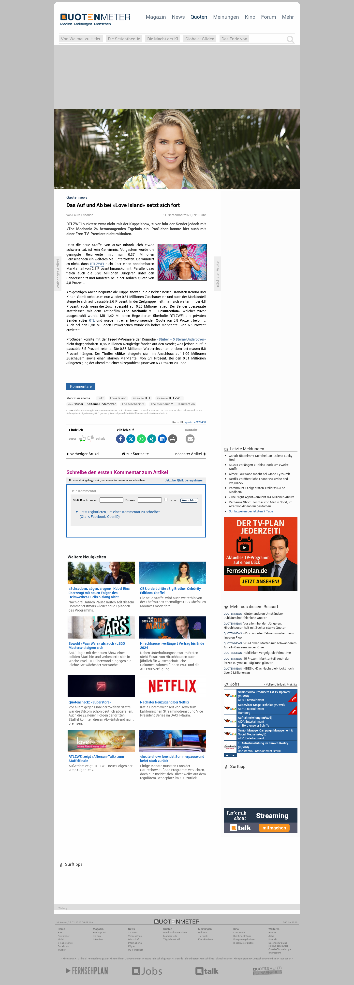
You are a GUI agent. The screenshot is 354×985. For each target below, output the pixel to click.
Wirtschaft (133, 939)
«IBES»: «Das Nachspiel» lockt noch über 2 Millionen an (259, 670)
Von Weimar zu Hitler (81, 39)
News (178, 16)
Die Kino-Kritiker (242, 936)
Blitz (101, 398)
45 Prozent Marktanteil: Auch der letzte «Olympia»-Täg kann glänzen (256, 661)
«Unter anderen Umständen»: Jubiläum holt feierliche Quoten (254, 615)
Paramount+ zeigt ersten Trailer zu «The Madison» (257, 490)
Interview (98, 939)
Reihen (97, 936)
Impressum (274, 952)
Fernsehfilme (207, 958)
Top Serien (285, 958)
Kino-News (239, 932)
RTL (92, 320)
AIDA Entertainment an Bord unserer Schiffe (260, 695)
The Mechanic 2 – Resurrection (172, 404)
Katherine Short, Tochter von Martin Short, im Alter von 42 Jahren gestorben (260, 504)
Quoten (199, 16)
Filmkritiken (116, 958)
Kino (250, 16)
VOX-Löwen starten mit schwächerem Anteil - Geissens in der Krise (260, 645)
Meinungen (226, 16)
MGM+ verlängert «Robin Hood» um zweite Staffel (259, 467)
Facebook (63, 946)
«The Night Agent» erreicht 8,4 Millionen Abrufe (261, 497)
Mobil (61, 939)
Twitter (61, 949)
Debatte (202, 932)
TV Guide (178, 958)
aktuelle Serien (224, 958)
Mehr (288, 16)
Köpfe (131, 946)
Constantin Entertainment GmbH (256, 747)
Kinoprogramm (242, 958)
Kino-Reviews (205, 939)
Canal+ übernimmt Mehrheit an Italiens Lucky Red (261, 457)
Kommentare (81, 386)
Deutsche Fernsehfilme (265, 958)
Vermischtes (135, 936)
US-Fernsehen (136, 949)
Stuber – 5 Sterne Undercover (92, 404)
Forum (268, 16)
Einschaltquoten (162, 958)
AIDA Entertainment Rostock (258, 734)
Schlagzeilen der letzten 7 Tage (251, 511)
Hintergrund (99, 932)
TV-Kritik (202, 936)
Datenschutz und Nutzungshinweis (278, 944)
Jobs (271, 936)
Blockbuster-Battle (243, 942)
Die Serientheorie (124, 39)
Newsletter (63, 936)
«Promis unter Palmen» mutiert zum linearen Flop (259, 635)
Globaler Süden (199, 39)
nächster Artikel (190, 453)
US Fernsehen (132, 958)
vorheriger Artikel (82, 453)
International (135, 942)
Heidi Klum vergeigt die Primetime (257, 653)
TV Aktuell (81, 958)
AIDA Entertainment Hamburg (260, 708)
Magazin (156, 16)
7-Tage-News (65, 942)
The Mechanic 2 (133, 404)
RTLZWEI (97, 264)
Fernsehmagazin (98, 958)
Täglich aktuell (171, 939)
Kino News (68, 958)
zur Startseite (135, 453)
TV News (146, 958)
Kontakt (272, 939)
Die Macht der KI (162, 39)
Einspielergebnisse (243, 939)
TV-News (133, 932)
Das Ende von (234, 39)
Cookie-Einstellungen (280, 949)
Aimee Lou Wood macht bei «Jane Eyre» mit (259, 474)
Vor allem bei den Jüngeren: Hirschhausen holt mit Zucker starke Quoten (255, 625)
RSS (60, 932)
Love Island (118, 398)
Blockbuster (191, 958)
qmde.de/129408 (195, 422)
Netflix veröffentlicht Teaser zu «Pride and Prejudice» (258, 481)
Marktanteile (170, 936)
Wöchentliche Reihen (175, 932)
